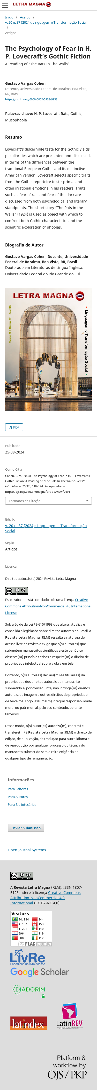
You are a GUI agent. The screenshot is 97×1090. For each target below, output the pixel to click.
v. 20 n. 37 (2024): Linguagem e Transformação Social (45, 22)
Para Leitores (18, 789)
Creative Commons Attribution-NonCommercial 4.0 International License (48, 606)
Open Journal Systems (27, 849)
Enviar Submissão (26, 828)
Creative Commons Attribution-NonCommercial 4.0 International (45, 897)
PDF (15, 427)
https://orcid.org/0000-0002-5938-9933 (31, 99)
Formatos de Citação (25, 500)
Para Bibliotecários (22, 804)
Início (9, 17)
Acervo (25, 17)
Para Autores (18, 796)
